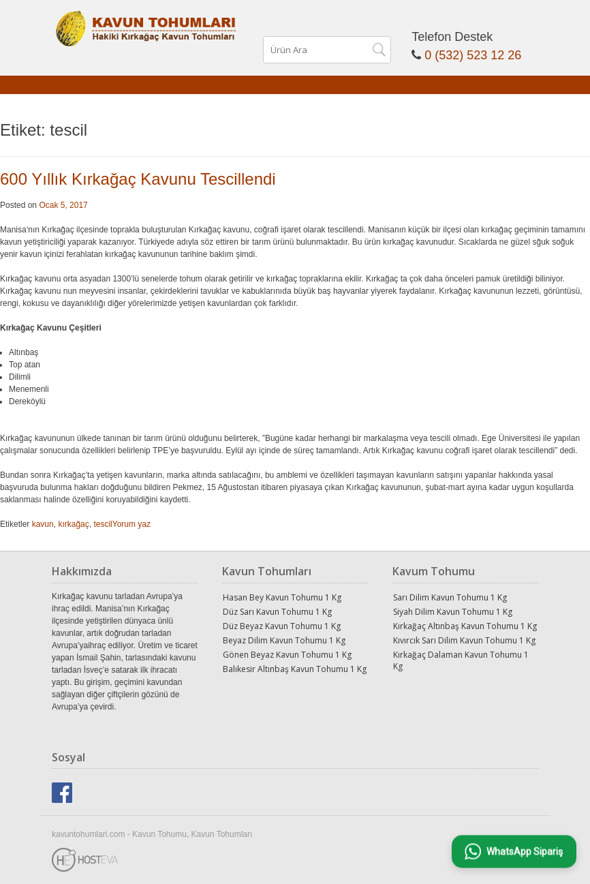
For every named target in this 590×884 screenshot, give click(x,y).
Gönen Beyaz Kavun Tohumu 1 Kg (287, 654)
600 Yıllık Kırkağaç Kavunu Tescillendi (138, 179)
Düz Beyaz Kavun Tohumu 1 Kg (282, 626)
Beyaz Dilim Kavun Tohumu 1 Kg (284, 640)
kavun (43, 524)
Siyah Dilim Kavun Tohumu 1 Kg (452, 612)
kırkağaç (73, 524)
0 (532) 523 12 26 (472, 55)
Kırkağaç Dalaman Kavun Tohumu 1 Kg (461, 660)
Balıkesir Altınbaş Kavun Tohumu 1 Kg (295, 669)
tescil (102, 524)
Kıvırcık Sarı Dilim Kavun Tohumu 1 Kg (464, 640)
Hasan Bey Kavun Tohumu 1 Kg (282, 597)
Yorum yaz (131, 524)
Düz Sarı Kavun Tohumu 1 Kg (277, 612)
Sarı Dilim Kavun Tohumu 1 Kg (450, 597)
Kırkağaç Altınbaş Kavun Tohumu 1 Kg (465, 626)
